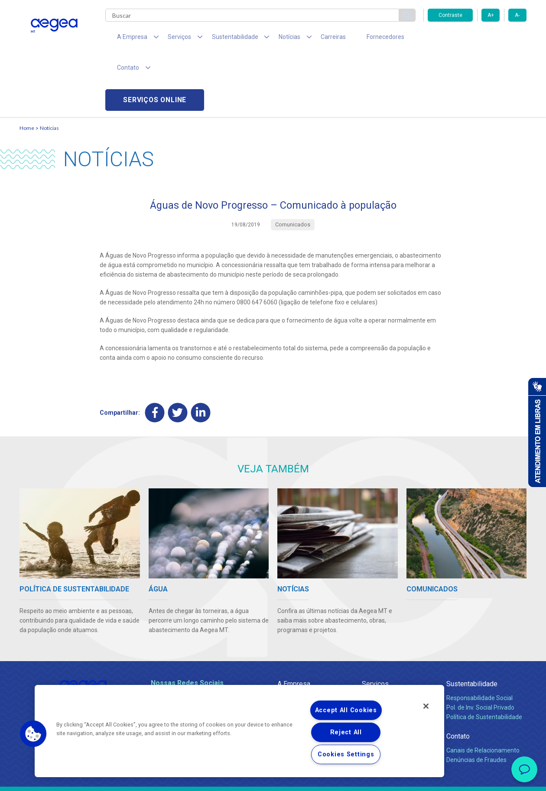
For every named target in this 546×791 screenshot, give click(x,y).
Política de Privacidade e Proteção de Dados (273, 778)
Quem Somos (296, 637)
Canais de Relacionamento (483, 689)
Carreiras (307, 39)
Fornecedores (353, 39)
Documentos (379, 675)
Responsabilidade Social (479, 637)
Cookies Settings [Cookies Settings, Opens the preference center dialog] (346, 754)
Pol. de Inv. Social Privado (480, 646)
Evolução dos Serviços (392, 665)
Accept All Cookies (346, 710)
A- (517, 15)
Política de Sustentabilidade (484, 656)
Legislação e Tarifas (389, 656)
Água (369, 637)
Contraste (450, 15)
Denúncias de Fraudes (476, 699)
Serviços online (477, 39)
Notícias (49, 67)
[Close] (426, 706)
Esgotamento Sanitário (393, 646)
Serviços (375, 623)
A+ (491, 15)
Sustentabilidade (471, 623)
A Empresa (293, 623)
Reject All (346, 732)
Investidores (294, 656)
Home (27, 67)
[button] (33, 734)
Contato (458, 676)
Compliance (293, 646)
